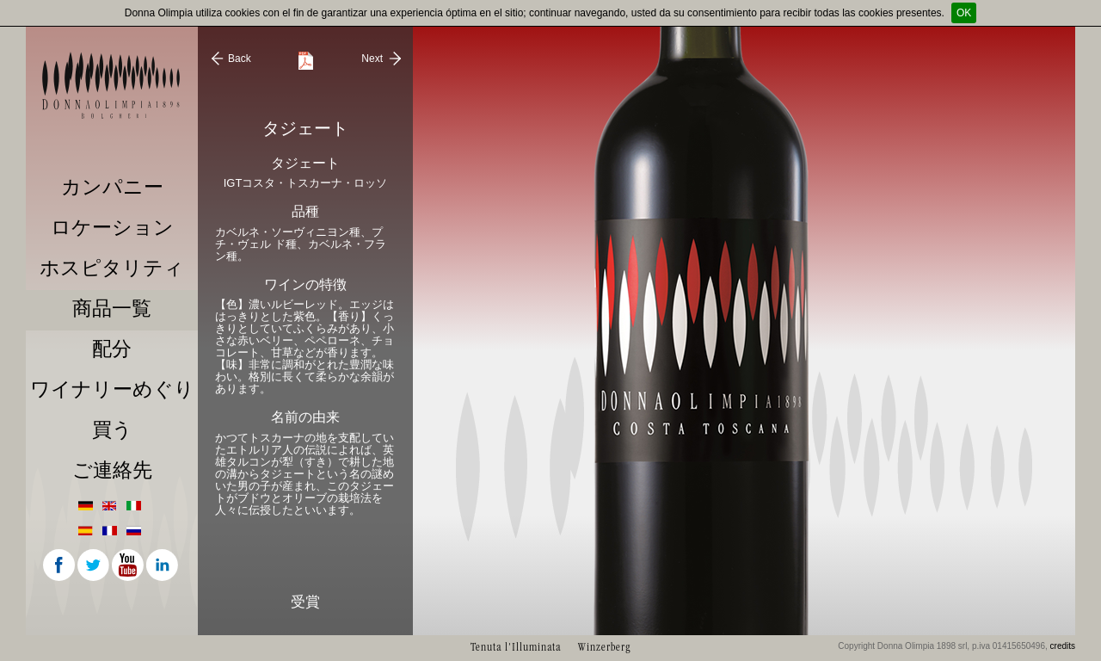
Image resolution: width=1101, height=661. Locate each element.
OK (963, 13)
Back (239, 59)
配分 (112, 349)
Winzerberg (604, 646)
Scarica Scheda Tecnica (305, 61)
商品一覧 (111, 308)
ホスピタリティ (112, 268)
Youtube (129, 566)
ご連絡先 (112, 470)
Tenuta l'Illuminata (516, 646)
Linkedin (163, 566)
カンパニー (112, 187)
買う (112, 430)
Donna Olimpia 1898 (111, 85)
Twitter (94, 566)
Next (372, 59)
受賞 (305, 602)
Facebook (60, 566)
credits (1062, 646)
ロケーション (112, 227)
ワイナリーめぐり (112, 389)
